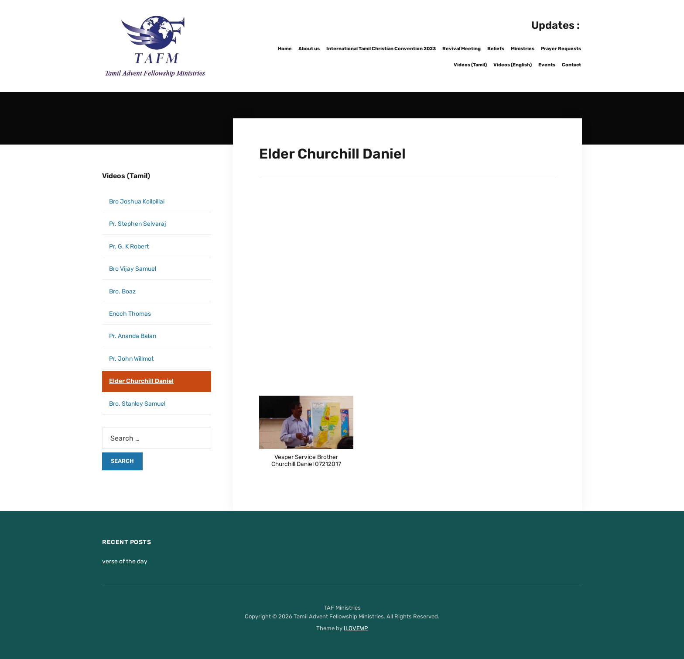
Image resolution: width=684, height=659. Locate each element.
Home (285, 49)
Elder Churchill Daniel (141, 381)
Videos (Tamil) (470, 65)
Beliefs (495, 49)
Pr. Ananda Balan (132, 336)
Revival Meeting (461, 49)
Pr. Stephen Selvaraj (137, 224)
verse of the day (124, 561)
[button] (306, 436)
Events (546, 65)
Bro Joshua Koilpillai (136, 201)
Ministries (522, 49)
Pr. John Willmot (131, 358)
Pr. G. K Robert (129, 246)
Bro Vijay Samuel (132, 269)
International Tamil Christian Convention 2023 (381, 49)
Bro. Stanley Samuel (137, 403)
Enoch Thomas (130, 313)
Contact (571, 65)
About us (309, 49)
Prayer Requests (561, 49)
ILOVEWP (356, 628)
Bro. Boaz (122, 291)
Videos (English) (512, 65)
